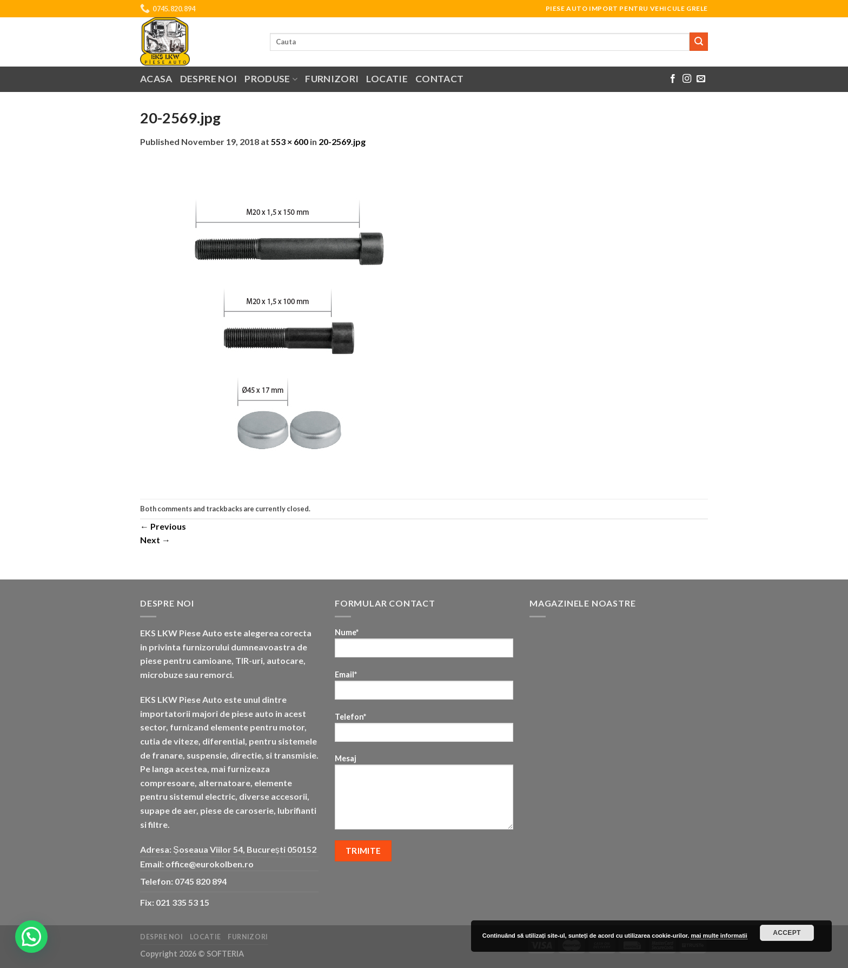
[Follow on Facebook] (672, 79)
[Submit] (699, 41)
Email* (424, 688)
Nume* (424, 646)
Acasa (156, 78)
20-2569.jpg (342, 141)
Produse (270, 78)
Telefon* (424, 730)
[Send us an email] (701, 79)
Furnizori (332, 78)
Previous (163, 526)
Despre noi (208, 78)
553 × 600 (289, 141)
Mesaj (424, 795)
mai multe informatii (719, 935)
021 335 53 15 (182, 902)
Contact (439, 78)
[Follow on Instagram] (687, 79)
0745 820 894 (201, 881)
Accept (787, 933)
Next (155, 540)
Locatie (386, 78)
